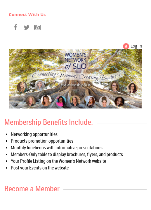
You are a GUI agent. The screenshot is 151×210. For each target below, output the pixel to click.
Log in (136, 46)
